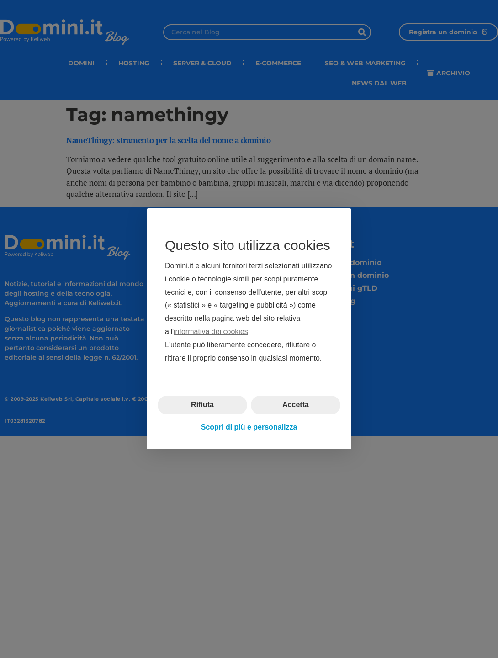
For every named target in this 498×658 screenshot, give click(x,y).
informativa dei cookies (211, 331)
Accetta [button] (295, 405)
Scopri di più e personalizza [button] (249, 427)
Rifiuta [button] (202, 405)
